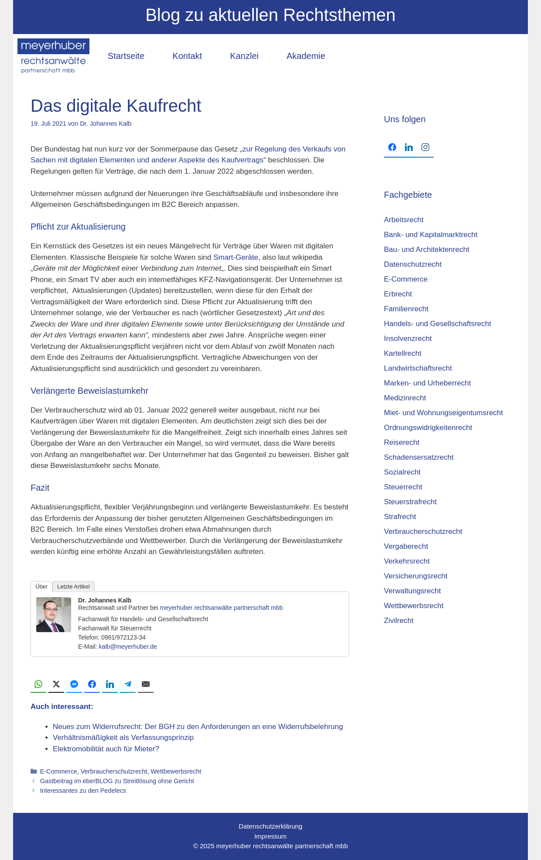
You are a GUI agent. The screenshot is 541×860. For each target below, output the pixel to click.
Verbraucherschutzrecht (114, 771)
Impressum (270, 836)
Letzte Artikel (73, 586)
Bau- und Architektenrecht (426, 249)
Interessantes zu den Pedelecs (83, 790)
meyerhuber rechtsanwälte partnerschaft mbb (221, 607)
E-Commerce (58, 771)
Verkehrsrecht (407, 561)
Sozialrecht (402, 472)
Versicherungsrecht (416, 576)
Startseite (126, 56)
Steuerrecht (403, 487)
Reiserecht (401, 442)
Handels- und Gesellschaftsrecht (437, 324)
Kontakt (187, 56)
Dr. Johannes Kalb (104, 600)
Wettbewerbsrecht (176, 771)
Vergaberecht (406, 546)
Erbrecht (398, 294)
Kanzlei (244, 56)
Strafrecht (400, 517)
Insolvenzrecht (408, 338)
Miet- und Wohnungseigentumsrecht (443, 413)
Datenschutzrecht (413, 264)
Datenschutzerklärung (270, 826)
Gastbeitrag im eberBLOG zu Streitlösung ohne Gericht (117, 780)
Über (41, 586)
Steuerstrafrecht (410, 502)
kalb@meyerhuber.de (128, 646)
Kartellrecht (402, 353)
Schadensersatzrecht (419, 457)
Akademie (306, 56)
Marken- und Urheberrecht (427, 383)
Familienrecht (406, 309)
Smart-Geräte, (236, 257)
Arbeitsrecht (404, 220)
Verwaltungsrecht (412, 591)
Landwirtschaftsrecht (418, 368)
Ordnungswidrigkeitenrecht (428, 427)
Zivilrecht (399, 620)
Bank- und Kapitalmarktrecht (431, 234)
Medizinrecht (405, 398)
